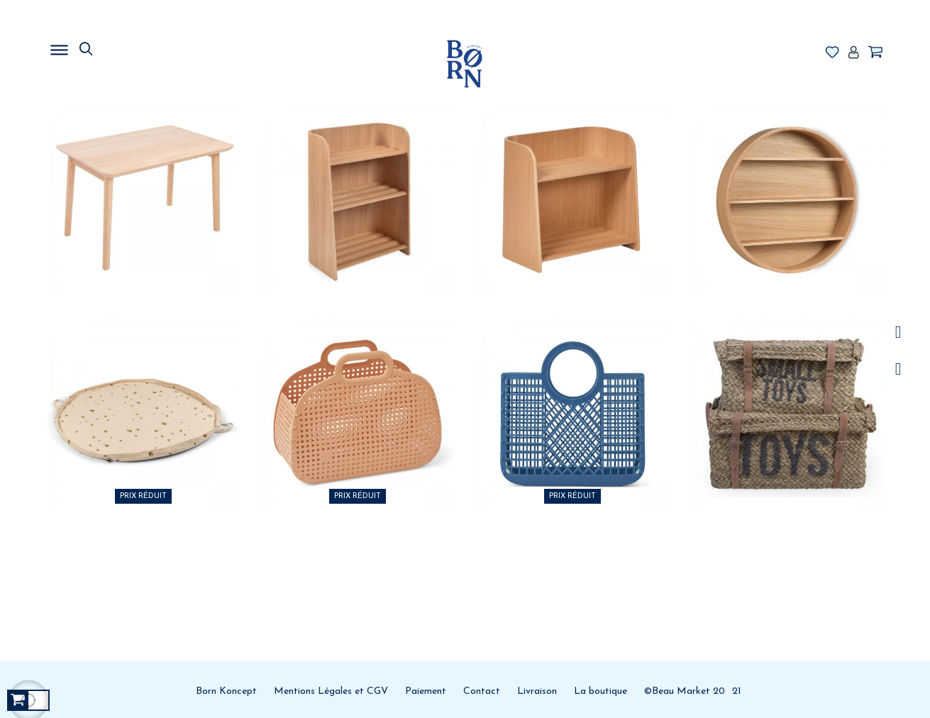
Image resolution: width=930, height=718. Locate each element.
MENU (132, 46)
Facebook (898, 369)
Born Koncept (226, 691)
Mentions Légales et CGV (331, 691)
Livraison (537, 691)
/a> (898, 332)
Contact (481, 691)
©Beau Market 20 (684, 691)
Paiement (425, 691)
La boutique (600, 691)
